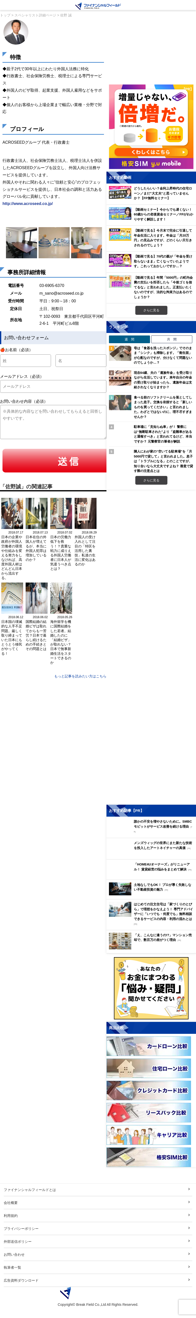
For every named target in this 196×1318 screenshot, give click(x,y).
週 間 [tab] (129, 339)
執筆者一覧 (12, 1278)
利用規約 (11, 1226)
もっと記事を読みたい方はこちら (80, 676)
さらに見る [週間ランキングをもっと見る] (151, 480)
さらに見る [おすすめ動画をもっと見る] (151, 310)
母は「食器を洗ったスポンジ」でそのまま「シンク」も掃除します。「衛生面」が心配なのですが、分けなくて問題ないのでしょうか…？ (163, 355)
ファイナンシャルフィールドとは (30, 1200)
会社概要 (11, 1213)
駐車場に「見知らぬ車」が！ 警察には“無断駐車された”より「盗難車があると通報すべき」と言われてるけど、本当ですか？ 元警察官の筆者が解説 (163, 434)
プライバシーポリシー (21, 1239)
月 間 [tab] (172, 339)
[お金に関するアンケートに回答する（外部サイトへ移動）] (151, 999)
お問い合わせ (14, 1265)
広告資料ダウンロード (21, 1291)
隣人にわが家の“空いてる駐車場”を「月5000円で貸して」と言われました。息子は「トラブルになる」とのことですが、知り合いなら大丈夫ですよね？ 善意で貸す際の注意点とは (163, 461)
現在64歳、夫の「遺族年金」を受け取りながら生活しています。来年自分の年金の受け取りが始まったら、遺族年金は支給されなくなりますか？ (163, 380)
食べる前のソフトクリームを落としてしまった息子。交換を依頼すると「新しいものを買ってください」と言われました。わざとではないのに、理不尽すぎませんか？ (163, 407)
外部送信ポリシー (18, 1252)
